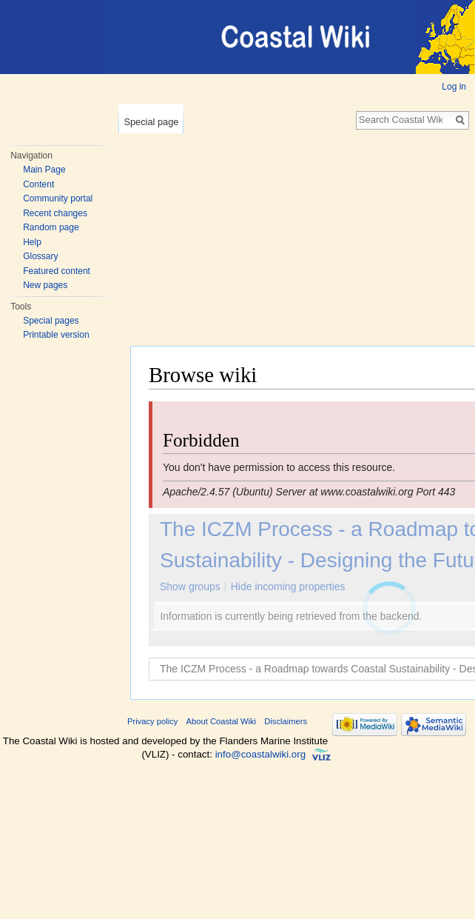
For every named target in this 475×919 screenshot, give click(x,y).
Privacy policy (152, 721)
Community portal (57, 198)
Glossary (40, 256)
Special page (151, 121)
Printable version (56, 335)
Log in (454, 86)
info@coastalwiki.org (260, 754)
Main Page (44, 169)
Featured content (56, 271)
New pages (45, 285)
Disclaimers (285, 721)
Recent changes (55, 213)
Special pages (50, 320)
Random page (50, 227)
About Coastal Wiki (221, 721)
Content (38, 184)
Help (32, 242)
